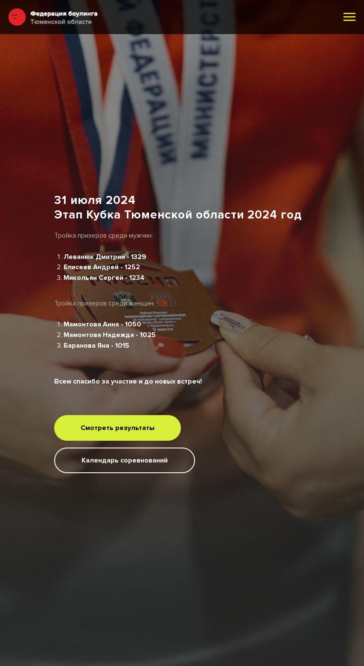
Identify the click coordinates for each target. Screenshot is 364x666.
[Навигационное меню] (349, 17)
